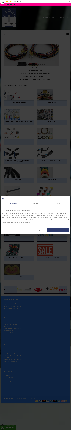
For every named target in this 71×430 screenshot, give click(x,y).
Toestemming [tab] (12, 203)
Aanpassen (35, 230)
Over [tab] (58, 203)
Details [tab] (35, 203)
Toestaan (58, 230)
